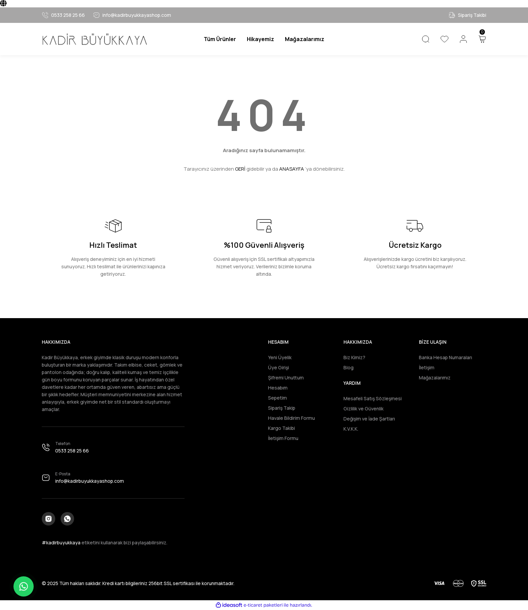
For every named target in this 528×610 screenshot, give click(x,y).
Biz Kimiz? (354, 357)
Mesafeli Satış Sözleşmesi (372, 398)
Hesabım (278, 387)
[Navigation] (220, 39)
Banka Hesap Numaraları (445, 357)
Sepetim (277, 398)
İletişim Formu (283, 438)
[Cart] (482, 39)
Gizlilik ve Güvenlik (363, 408)
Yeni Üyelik (280, 357)
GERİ (240, 168)
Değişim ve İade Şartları (369, 418)
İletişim (426, 367)
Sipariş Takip (281, 408)
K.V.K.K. (350, 429)
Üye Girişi (278, 367)
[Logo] (94, 39)
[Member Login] (463, 39)
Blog (348, 367)
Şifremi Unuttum (286, 377)
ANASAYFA (291, 168)
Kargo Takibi (281, 428)
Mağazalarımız (435, 377)
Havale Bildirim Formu (291, 418)
